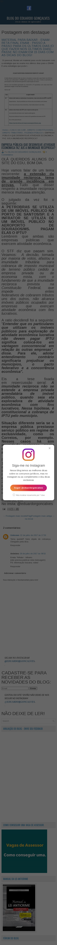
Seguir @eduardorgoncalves (28, 488)
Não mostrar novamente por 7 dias (29, 495)
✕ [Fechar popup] (49, 448)
